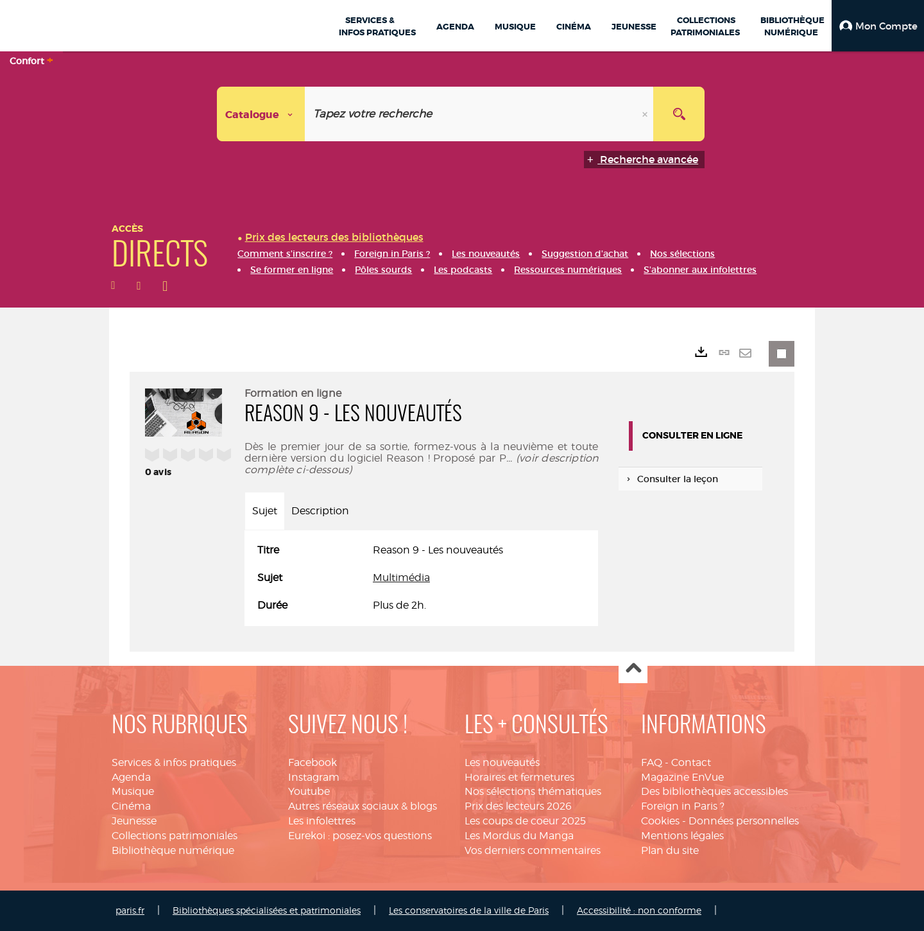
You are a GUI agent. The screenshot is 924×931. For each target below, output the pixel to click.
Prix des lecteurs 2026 (518, 806)
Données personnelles (744, 821)
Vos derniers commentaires (533, 850)
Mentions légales (682, 836)
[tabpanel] (421, 578)
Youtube (309, 791)
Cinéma (131, 806)
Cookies (660, 821)
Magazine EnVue (682, 777)
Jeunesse (134, 821)
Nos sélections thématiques (533, 791)
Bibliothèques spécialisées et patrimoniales (267, 910)
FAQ (651, 762)
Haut (633, 669)
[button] (878, 25)
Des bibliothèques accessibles (714, 791)
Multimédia (401, 577)
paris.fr (130, 910)
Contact (691, 762)
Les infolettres (321, 821)
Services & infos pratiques (174, 762)
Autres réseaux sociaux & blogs (362, 806)
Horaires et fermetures (519, 777)
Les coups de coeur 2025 (525, 821)
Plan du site (670, 850)
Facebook (312, 762)
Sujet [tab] (264, 511)
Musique (133, 791)
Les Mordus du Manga (519, 836)
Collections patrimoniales (174, 836)
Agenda (131, 777)
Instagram (313, 777)
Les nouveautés (502, 762)
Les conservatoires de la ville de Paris (469, 910)
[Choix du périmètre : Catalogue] (261, 114)
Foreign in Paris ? (682, 806)
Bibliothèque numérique (173, 850)
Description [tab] (320, 511)
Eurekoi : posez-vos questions (360, 836)
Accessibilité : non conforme (639, 910)
